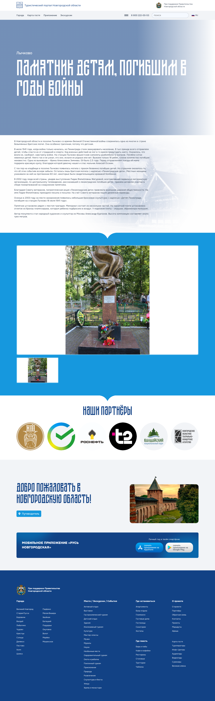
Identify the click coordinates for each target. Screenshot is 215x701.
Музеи (87, 639)
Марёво (46, 637)
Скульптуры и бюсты (93, 679)
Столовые (140, 659)
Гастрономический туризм (96, 615)
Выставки (88, 610)
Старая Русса (22, 613)
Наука (86, 647)
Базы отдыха (141, 610)
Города (20, 15)
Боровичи (20, 617)
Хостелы (139, 631)
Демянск (20, 641)
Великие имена (179, 666)
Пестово (20, 645)
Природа (88, 671)
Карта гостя (33, 15)
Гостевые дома (142, 619)
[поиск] (170, 15)
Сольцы (19, 637)
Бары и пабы (141, 646)
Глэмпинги (140, 615)
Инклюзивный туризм (93, 627)
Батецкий (47, 621)
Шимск (19, 654)
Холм (18, 649)
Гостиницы (140, 623)
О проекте (176, 606)
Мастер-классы (91, 635)
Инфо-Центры (178, 649)
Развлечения (90, 675)
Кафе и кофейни (143, 650)
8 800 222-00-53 (140, 15)
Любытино (21, 625)
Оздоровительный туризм (95, 655)
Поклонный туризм (92, 663)
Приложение (50, 15)
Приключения (90, 667)
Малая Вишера (49, 613)
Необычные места (92, 651)
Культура (88, 631)
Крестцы (20, 633)
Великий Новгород (24, 609)
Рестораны (141, 654)
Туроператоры (178, 645)
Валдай (19, 621)
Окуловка (47, 629)
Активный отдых (91, 606)
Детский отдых (90, 619)
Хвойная (46, 617)
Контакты (176, 619)
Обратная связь (179, 615)
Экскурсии (66, 15)
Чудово (19, 629)
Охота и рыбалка (91, 659)
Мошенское (48, 641)
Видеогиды (177, 658)
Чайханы (140, 667)
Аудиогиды (177, 654)
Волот (45, 633)
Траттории (140, 663)
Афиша (175, 631)
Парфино (47, 609)
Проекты (176, 623)
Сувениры (176, 662)
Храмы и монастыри (93, 688)
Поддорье (47, 625)
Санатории (141, 627)
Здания (87, 623)
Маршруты (177, 627)
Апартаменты (142, 606)
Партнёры (176, 610)
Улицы (86, 683)
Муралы (87, 643)
